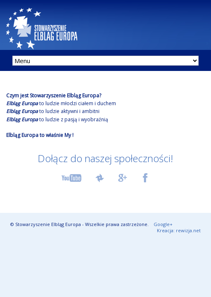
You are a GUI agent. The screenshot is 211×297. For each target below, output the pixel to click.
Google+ (163, 224)
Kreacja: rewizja (179, 230)
